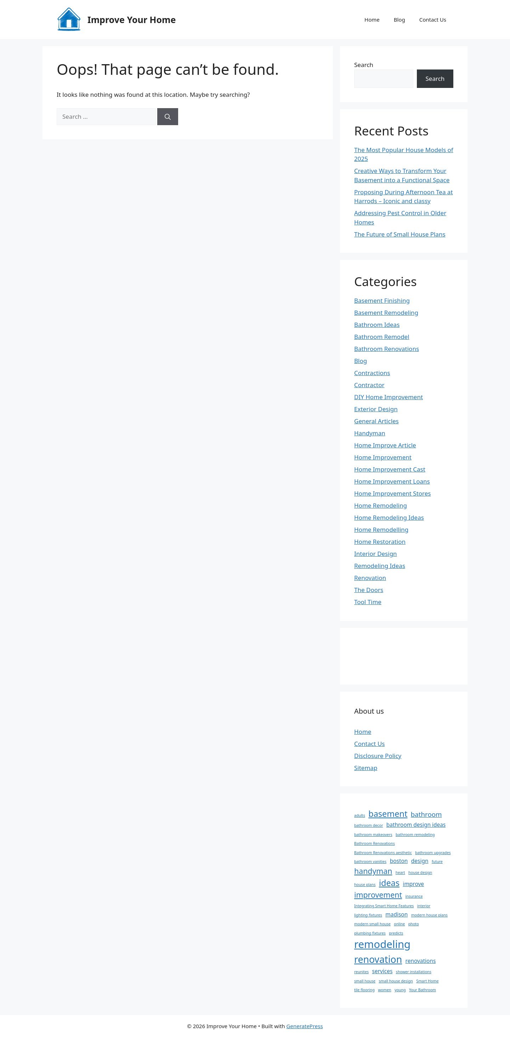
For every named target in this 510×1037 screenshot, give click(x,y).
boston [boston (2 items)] (399, 861)
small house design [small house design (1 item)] (396, 981)
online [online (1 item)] (399, 923)
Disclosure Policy (377, 756)
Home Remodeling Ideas (389, 517)
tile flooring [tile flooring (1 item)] (364, 989)
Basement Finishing (382, 300)
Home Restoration (380, 541)
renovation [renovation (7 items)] (378, 959)
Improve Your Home (131, 19)
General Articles (376, 421)
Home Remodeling (380, 505)
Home (372, 19)
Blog (399, 19)
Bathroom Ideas (377, 324)
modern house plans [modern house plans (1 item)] (429, 915)
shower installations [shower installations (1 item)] (413, 971)
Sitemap (365, 768)
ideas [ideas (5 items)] (389, 882)
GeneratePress (305, 1026)
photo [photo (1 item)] (413, 923)
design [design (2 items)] (420, 861)
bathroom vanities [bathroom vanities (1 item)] (370, 861)
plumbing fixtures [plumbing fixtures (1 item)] (370, 933)
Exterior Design (376, 409)
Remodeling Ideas (379, 566)
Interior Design (375, 554)
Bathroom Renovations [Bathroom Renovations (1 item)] (374, 843)
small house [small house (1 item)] (364, 981)
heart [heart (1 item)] (400, 872)
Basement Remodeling (386, 312)
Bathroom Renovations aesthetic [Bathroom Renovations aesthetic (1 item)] (383, 852)
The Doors (368, 590)
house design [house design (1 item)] (420, 872)
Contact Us (432, 19)
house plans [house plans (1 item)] (364, 884)
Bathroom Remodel (381, 337)
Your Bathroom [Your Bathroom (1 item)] (422, 989)
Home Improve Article (385, 445)
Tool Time (367, 602)
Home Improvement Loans (392, 481)
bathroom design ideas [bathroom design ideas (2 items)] (416, 825)
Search (363, 65)
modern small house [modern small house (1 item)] (372, 923)
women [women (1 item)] (384, 989)
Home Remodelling (381, 529)
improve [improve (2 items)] (413, 884)
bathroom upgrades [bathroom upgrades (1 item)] (432, 852)
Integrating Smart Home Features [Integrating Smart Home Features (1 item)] (384, 905)
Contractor (369, 385)
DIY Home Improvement (388, 397)
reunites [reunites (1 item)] (361, 971)
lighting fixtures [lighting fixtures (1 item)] (368, 915)
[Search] (167, 116)
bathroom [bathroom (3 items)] (426, 814)
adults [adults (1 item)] (359, 815)
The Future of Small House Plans (400, 234)
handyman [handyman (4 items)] (373, 871)
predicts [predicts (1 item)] (396, 933)
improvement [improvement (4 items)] (378, 895)
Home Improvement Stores (392, 493)
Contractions (372, 373)
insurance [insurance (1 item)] (414, 896)
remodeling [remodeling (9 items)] (382, 944)
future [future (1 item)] (437, 861)
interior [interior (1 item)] (423, 905)
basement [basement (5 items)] (387, 813)
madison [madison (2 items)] (396, 914)
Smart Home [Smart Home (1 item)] (427, 981)
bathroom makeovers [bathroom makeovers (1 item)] (373, 834)
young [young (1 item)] (400, 989)
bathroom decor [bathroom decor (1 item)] (368, 825)
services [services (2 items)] (382, 971)
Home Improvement (383, 457)
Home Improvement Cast (389, 469)
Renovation (370, 578)
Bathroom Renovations (386, 349)
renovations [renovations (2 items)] (421, 961)
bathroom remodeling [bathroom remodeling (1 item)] (415, 834)
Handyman (369, 433)
